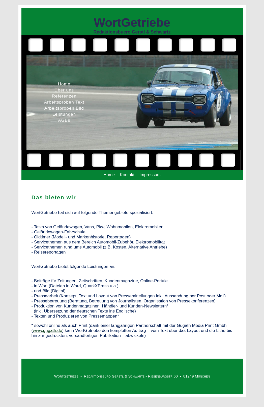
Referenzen (64, 96)
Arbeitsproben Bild (64, 108)
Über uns (64, 90)
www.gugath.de (47, 330)
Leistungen (64, 114)
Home (64, 84)
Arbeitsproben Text (64, 102)
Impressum (150, 174)
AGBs (64, 120)
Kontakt (127, 174)
